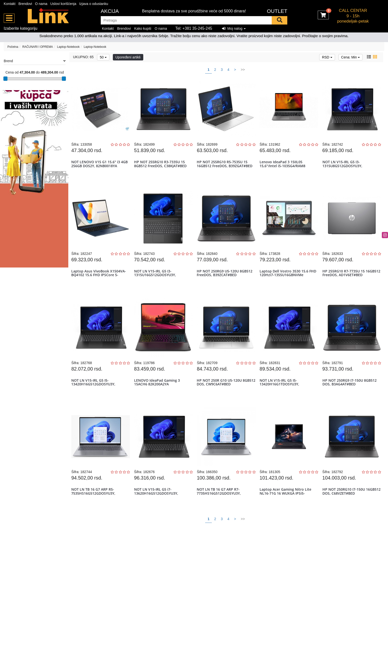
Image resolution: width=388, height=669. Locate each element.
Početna (12, 47)
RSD (327, 57)
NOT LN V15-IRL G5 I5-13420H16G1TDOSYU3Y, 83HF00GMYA (280, 395)
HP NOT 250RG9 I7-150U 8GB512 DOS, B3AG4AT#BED (350, 393)
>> (243, 70)
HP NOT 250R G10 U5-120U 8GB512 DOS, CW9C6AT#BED (221, 393)
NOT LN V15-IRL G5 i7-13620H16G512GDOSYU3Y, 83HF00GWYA (157, 508)
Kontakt (9, 4)
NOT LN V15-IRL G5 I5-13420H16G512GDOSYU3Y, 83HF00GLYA (95, 395)
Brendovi (25, 4)
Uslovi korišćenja (63, 4)
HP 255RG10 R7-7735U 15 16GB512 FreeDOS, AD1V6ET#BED (351, 279)
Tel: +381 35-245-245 (193, 28)
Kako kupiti (142, 28)
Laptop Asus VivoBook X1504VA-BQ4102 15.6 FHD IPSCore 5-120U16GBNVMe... (100, 281)
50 (103, 57)
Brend (35, 61)
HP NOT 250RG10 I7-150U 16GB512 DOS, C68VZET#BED (347, 506)
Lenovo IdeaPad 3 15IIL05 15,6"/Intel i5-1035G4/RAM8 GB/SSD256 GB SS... (283, 168)
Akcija (110, 11)
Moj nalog (234, 28)
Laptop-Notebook (68, 47)
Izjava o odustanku (93, 4)
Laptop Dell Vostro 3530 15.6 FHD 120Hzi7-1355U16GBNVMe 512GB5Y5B (286, 281)
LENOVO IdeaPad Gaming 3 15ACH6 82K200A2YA (158, 393)
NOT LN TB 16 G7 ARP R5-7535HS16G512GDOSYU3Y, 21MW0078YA (95, 508)
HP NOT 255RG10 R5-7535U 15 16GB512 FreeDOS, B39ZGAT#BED (226, 166)
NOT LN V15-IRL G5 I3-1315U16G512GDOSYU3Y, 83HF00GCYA (156, 281)
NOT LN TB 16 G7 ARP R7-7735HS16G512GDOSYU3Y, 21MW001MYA (220, 508)
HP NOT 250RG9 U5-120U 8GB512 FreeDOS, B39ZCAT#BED (226, 279)
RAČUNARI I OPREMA (37, 47)
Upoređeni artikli (128, 57)
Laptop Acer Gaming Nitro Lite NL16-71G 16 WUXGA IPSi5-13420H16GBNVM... (286, 508)
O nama (41, 4)
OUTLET (277, 11)
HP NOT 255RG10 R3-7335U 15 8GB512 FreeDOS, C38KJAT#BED (161, 166)
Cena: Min (350, 57)
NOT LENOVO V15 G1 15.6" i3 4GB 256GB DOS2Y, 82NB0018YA (101, 166)
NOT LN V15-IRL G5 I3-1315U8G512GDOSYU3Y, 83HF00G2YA (343, 168)
